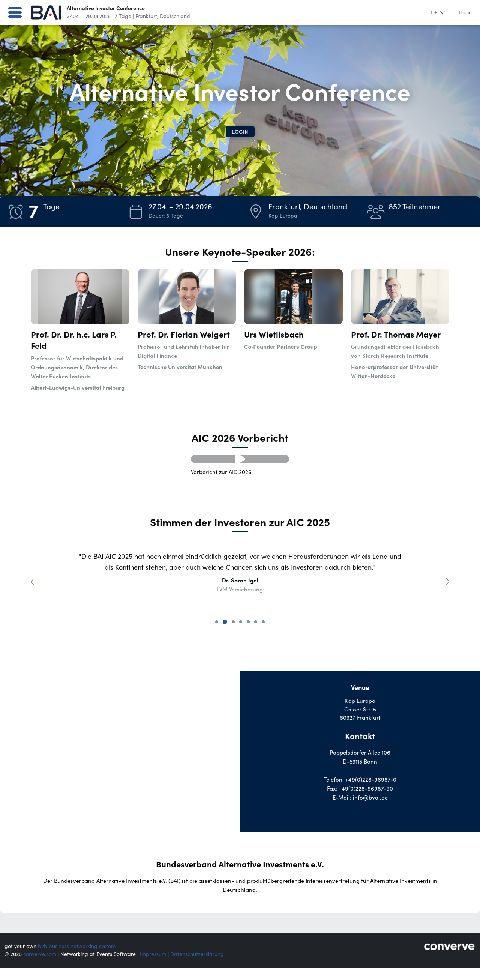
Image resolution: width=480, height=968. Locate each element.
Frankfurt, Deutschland (162, 16)
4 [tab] (240, 621)
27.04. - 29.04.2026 (89, 16)
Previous (34, 579)
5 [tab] (248, 621)
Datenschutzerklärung (197, 954)
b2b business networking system (77, 946)
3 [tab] (233, 621)
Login (465, 12)
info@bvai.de (370, 797)
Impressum (153, 954)
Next (445, 579)
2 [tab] (225, 622)
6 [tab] (255, 621)
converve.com (39, 954)
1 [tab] (216, 621)
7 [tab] (263, 621)
